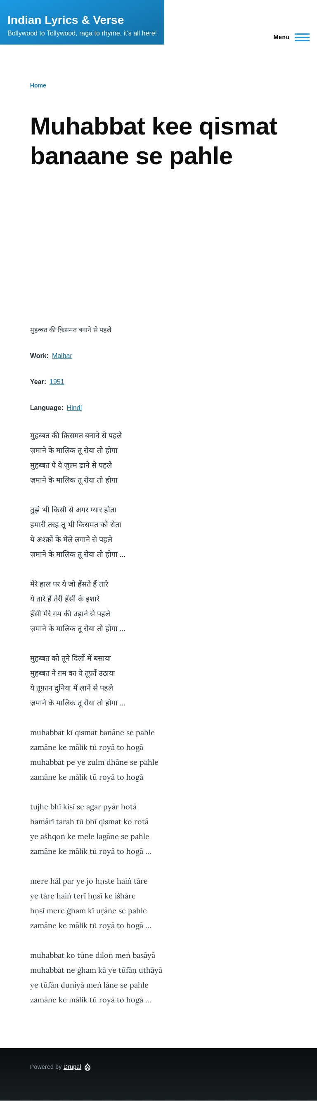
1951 (57, 381)
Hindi (74, 407)
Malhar (62, 355)
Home (38, 85)
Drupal (72, 1066)
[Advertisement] (158, 247)
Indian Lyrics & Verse (65, 20)
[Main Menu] (289, 37)
